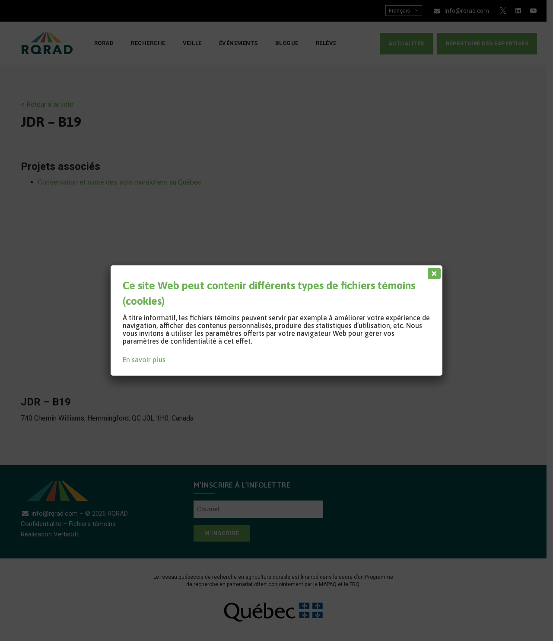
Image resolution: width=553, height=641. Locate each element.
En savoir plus (144, 360)
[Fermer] (432, 271)
